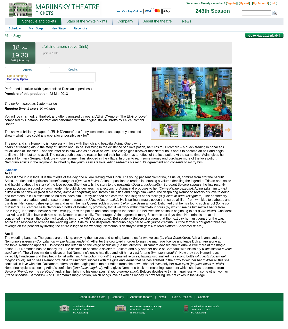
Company (125, 21)
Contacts (203, 297)
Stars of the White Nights (86, 21)
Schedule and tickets (39, 21)
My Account (260, 3)
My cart (244, 3)
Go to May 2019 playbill (264, 35)
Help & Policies (181, 297)
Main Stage (36, 28)
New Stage (59, 28)
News (186, 21)
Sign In (231, 3)
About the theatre (157, 21)
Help (273, 3)
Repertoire (80, 28)
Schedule (15, 28)
